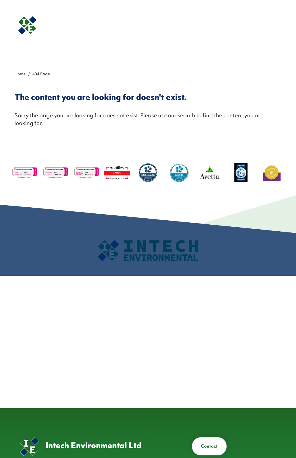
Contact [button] (258, 25)
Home (20, 74)
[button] (228, 25)
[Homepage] (62, 25)
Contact (209, 446)
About (130, 25)
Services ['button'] (150, 25)
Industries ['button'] (173, 25)
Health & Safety (204, 25)
